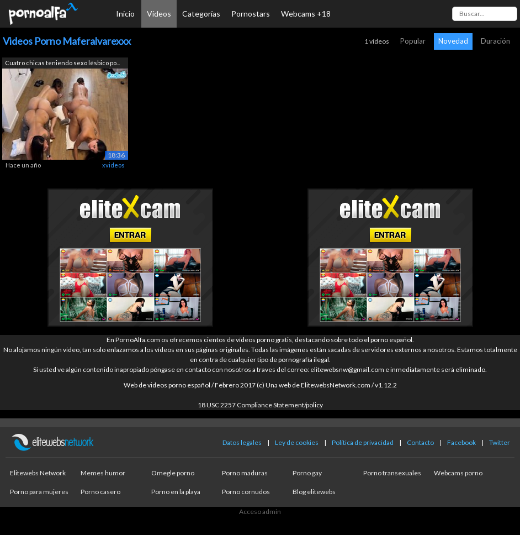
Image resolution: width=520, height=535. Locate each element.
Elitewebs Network (38, 473)
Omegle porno (172, 473)
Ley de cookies (297, 442)
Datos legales (242, 442)
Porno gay (307, 473)
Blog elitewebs (314, 491)
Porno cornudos (246, 491)
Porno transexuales (392, 473)
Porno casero (100, 491)
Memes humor (103, 473)
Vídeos (159, 13)
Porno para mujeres (39, 491)
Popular (413, 40)
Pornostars (250, 13)
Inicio (125, 13)
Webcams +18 (306, 13)
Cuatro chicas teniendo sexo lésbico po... (62, 62)
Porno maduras (245, 473)
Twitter (499, 442)
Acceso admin (260, 511)
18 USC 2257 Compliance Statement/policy (260, 405)
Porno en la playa (175, 491)
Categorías (201, 13)
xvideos (113, 165)
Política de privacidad (363, 442)
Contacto (420, 442)
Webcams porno (458, 473)
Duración (495, 40)
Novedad (453, 40)
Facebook (461, 442)
